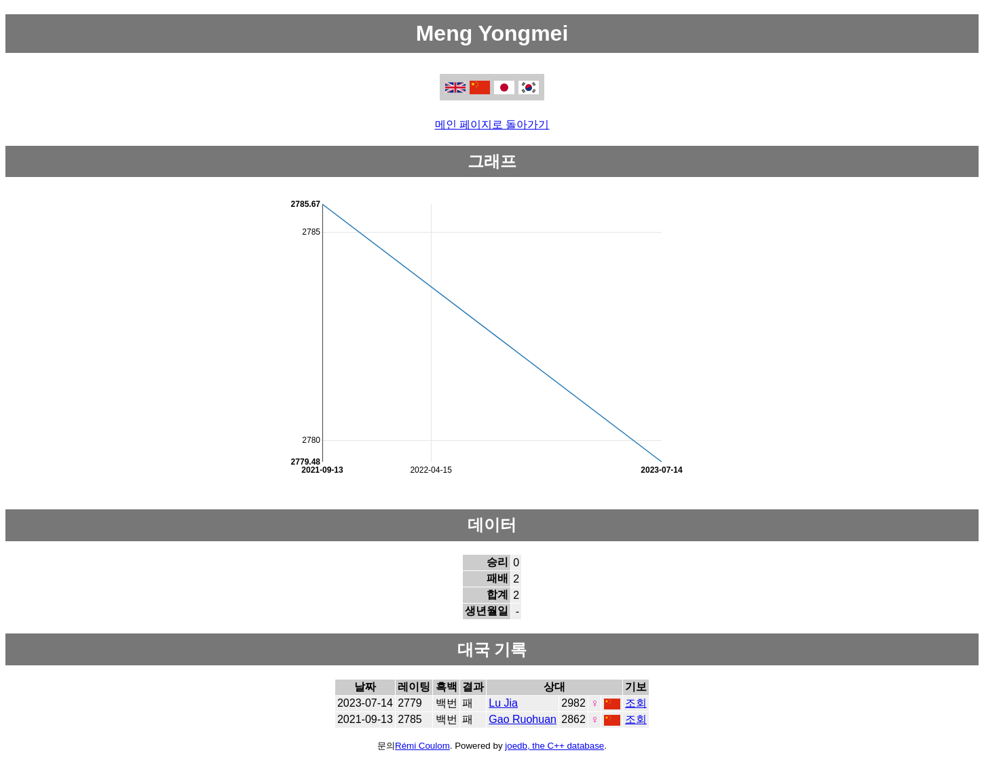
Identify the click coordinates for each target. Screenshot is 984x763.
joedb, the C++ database (554, 746)
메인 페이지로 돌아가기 (492, 124)
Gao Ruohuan (522, 719)
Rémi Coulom (422, 746)
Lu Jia (503, 703)
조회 (636, 703)
